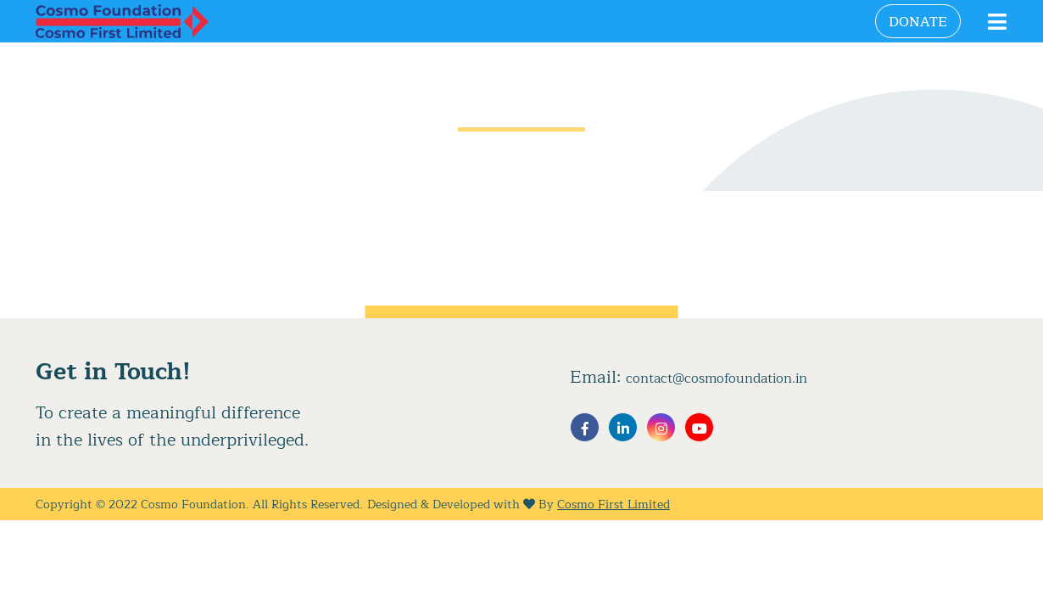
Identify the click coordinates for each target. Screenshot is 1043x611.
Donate (918, 22)
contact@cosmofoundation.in (716, 378)
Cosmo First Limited (613, 504)
